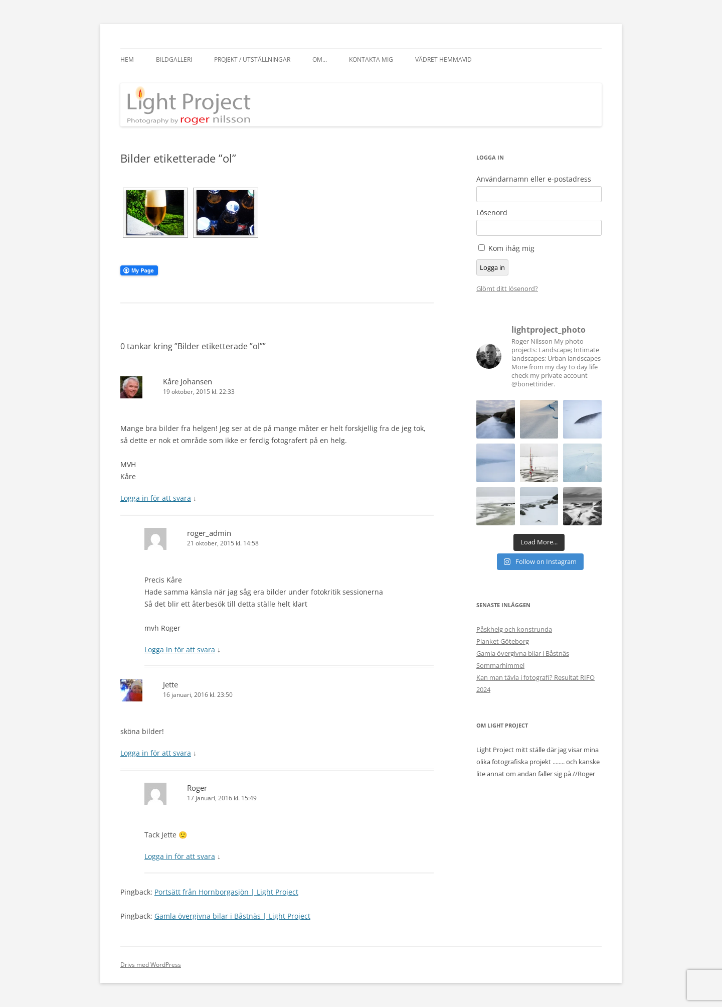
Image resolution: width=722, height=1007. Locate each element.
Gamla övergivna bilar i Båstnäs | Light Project (232, 916)
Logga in (492, 267)
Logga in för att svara (155, 498)
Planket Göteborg (502, 641)
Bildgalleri (174, 59)
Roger (197, 788)
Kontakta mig (371, 59)
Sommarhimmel (500, 665)
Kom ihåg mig (511, 248)
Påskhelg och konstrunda (514, 629)
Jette (170, 684)
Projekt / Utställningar (252, 59)
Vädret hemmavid (443, 59)
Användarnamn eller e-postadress (533, 179)
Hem (127, 59)
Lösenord (491, 212)
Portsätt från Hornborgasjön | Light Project (226, 892)
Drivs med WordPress (150, 964)
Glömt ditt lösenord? (507, 288)
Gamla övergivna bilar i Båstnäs (522, 653)
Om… (319, 59)
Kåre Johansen (187, 381)
